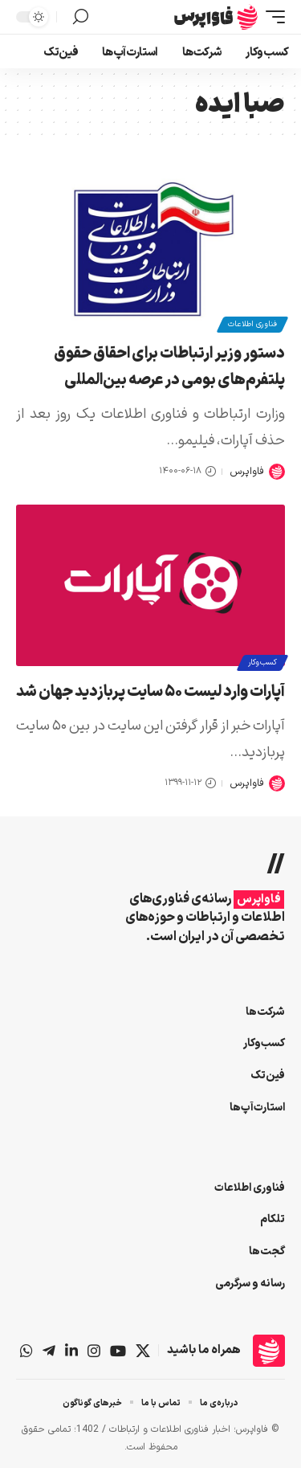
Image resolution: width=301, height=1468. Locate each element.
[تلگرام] (49, 1351)
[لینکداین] (71, 1351)
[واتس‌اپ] (26, 1351)
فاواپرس (247, 471)
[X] (143, 1351)
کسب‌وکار (262, 662)
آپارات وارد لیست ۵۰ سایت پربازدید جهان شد (150, 692)
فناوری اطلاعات (252, 324)
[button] (271, 17)
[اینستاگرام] (93, 1351)
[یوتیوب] (118, 1351)
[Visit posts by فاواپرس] (277, 472)
